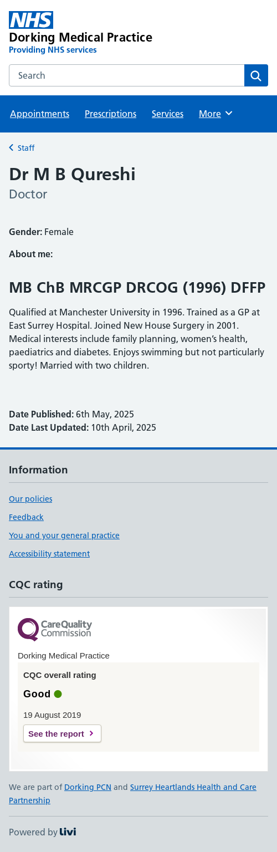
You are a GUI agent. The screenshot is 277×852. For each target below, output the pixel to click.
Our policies (30, 499)
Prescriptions (110, 113)
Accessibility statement (49, 554)
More (216, 113)
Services (167, 113)
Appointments (39, 113)
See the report (56, 733)
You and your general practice (64, 535)
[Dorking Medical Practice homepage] (87, 33)
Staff (26, 148)
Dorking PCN (87, 787)
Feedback (26, 517)
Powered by (42, 832)
